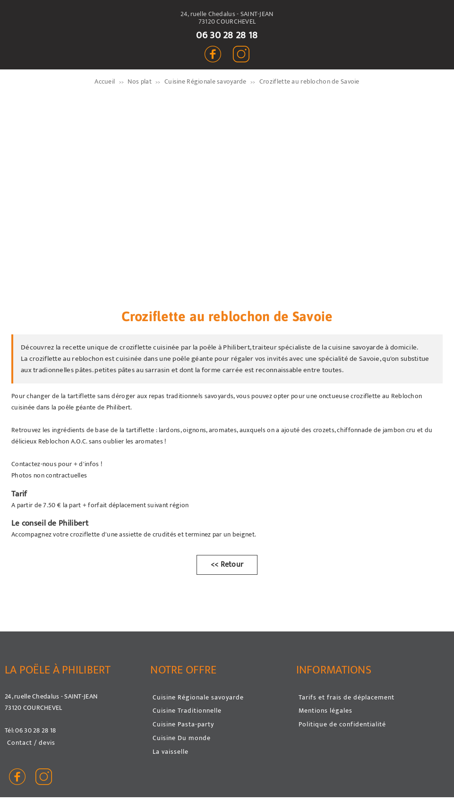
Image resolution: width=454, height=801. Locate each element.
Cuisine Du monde (182, 738)
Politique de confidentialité (342, 724)
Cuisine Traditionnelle (187, 710)
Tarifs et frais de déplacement (346, 697)
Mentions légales (325, 710)
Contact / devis (31, 742)
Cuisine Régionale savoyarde (198, 697)
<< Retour (227, 564)
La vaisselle (170, 751)
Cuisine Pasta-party (183, 724)
